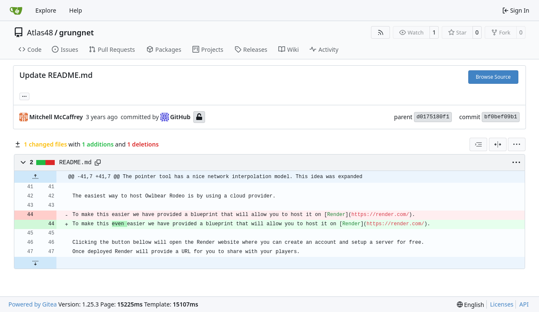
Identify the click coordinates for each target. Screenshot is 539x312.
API (523, 304)
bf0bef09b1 (500, 117)
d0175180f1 (432, 117)
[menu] (517, 144)
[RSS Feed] (380, 32)
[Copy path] (98, 162)
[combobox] (478, 144)
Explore (45, 10)
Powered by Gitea (32, 304)
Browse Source (493, 76)
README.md (75, 162)
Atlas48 (40, 32)
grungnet (76, 32)
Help (75, 10)
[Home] (16, 10)
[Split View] (498, 144)
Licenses (502, 304)
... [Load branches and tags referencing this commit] (24, 96)
